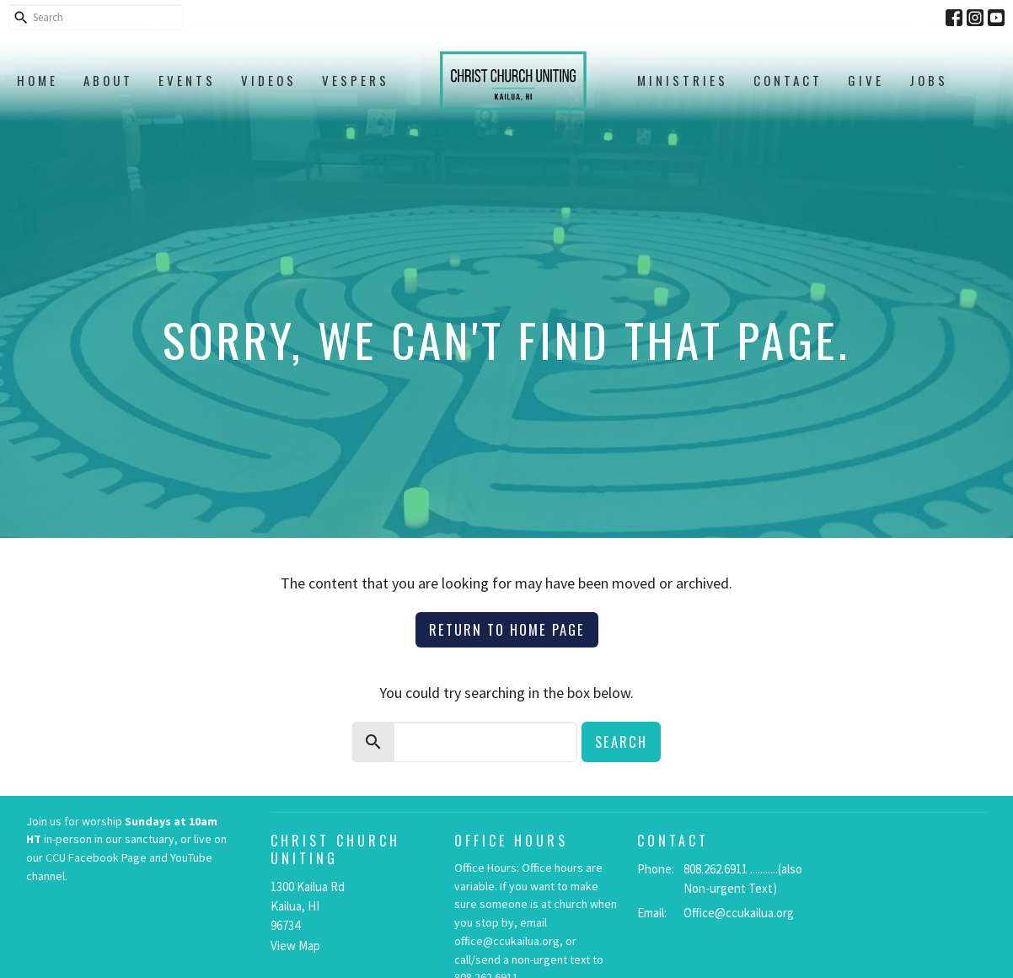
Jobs (928, 80)
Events (187, 80)
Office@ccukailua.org (738, 913)
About (108, 80)
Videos (269, 80)
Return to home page (507, 629)
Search (621, 741)
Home (37, 80)
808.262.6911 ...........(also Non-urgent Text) (742, 878)
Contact (788, 80)
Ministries (682, 80)
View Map (295, 946)
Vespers (355, 80)
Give (866, 80)
